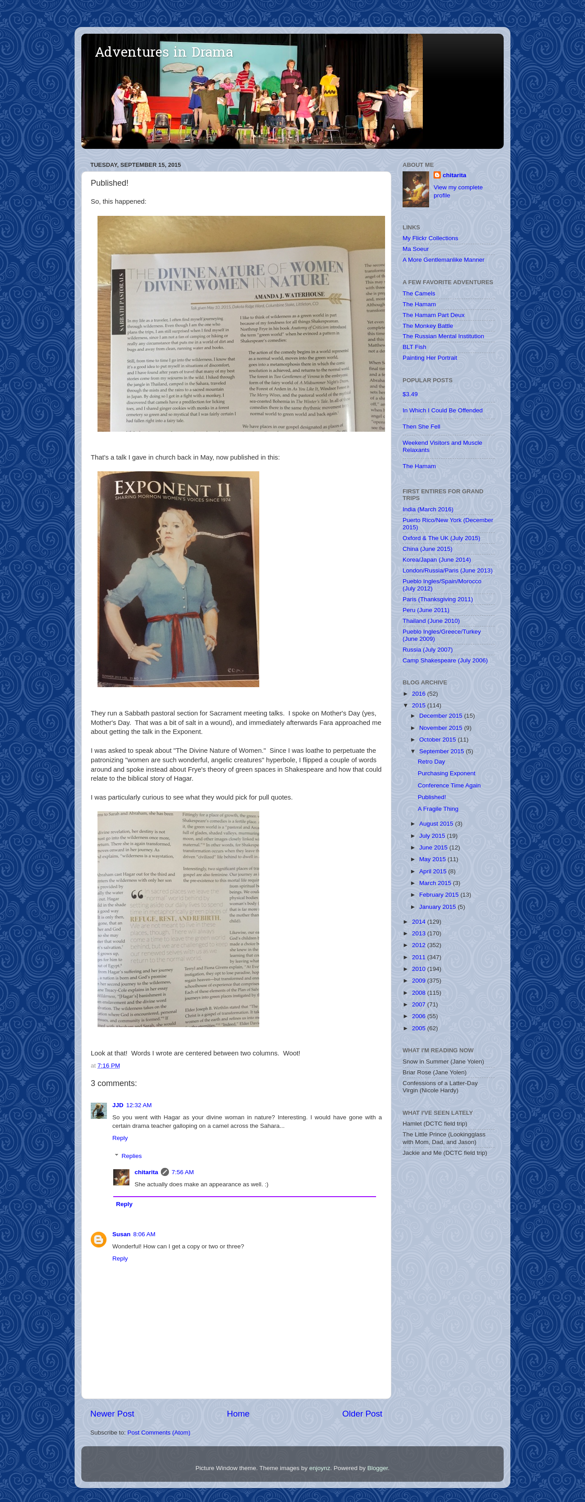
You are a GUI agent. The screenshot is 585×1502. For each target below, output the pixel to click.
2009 (419, 980)
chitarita (147, 1172)
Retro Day (431, 761)
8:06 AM (144, 1234)
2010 (419, 969)
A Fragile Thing (438, 808)
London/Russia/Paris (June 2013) (447, 570)
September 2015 (442, 751)
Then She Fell (421, 426)
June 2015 (434, 847)
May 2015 (433, 859)
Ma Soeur (416, 249)
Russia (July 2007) (428, 649)
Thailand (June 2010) (431, 620)
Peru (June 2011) (426, 610)
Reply (120, 1138)
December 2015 (441, 715)
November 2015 (441, 727)
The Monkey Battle (428, 325)
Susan (121, 1234)
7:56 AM (183, 1172)
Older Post (362, 1413)
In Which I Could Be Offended (443, 410)
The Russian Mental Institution (443, 336)
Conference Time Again (449, 785)
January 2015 (438, 906)
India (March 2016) (428, 509)
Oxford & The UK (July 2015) (441, 538)
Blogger (377, 1468)
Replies (132, 1156)
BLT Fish (414, 347)
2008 (419, 992)
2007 (419, 1004)
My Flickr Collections (430, 238)
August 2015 (437, 823)
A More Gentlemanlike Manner (443, 259)
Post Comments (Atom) (159, 1432)
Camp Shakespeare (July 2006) (445, 660)
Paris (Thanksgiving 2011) (438, 599)
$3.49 (410, 394)
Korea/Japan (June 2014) (437, 559)
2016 (419, 693)
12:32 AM (139, 1105)
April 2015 (433, 871)
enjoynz (319, 1468)
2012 (419, 945)
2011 (419, 957)
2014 (419, 921)
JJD (118, 1105)
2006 (419, 1016)
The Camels (419, 293)
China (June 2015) (427, 548)
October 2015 (438, 739)
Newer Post (112, 1413)
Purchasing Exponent (446, 773)
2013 (419, 933)
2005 (419, 1028)
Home (238, 1413)
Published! (432, 797)
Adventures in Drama (164, 53)
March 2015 (436, 883)
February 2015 (440, 894)
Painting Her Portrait (430, 357)
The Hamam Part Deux (434, 315)
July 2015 (433, 835)
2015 (419, 705)
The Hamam (419, 304)
